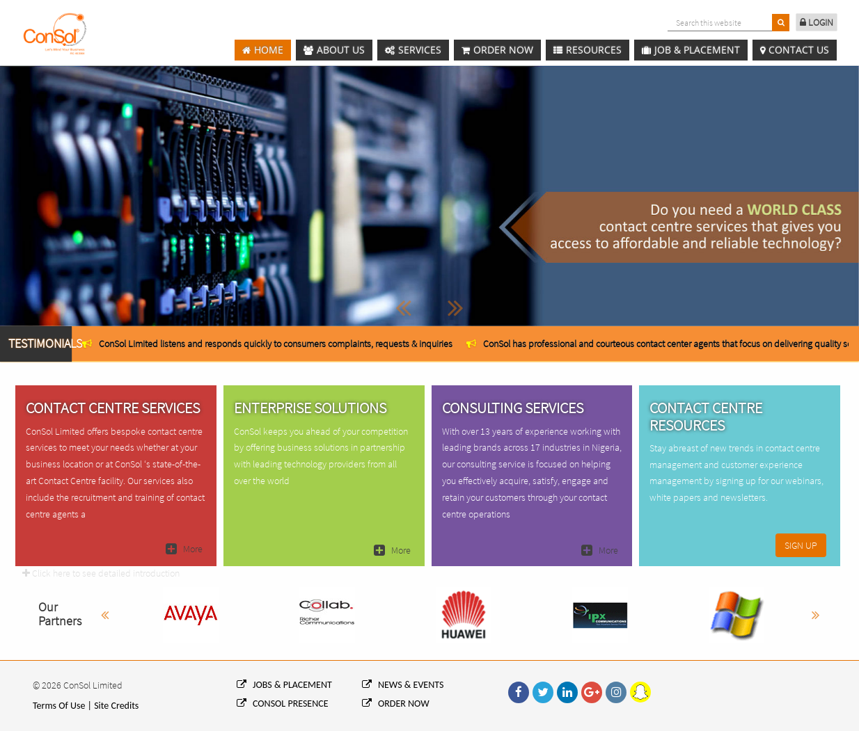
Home (262, 50)
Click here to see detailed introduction (101, 573)
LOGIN (816, 22)
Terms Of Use (59, 706)
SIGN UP (801, 545)
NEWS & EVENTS (403, 685)
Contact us (794, 50)
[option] (267, 343)
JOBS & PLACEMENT (284, 685)
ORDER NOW (396, 703)
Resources (587, 50)
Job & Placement (691, 50)
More (184, 549)
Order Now (497, 50)
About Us (334, 50)
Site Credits (116, 706)
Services (413, 50)
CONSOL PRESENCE (283, 703)
